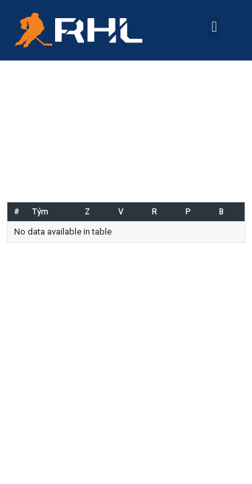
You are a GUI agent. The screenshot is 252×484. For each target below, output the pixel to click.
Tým (40, 211)
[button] (214, 27)
